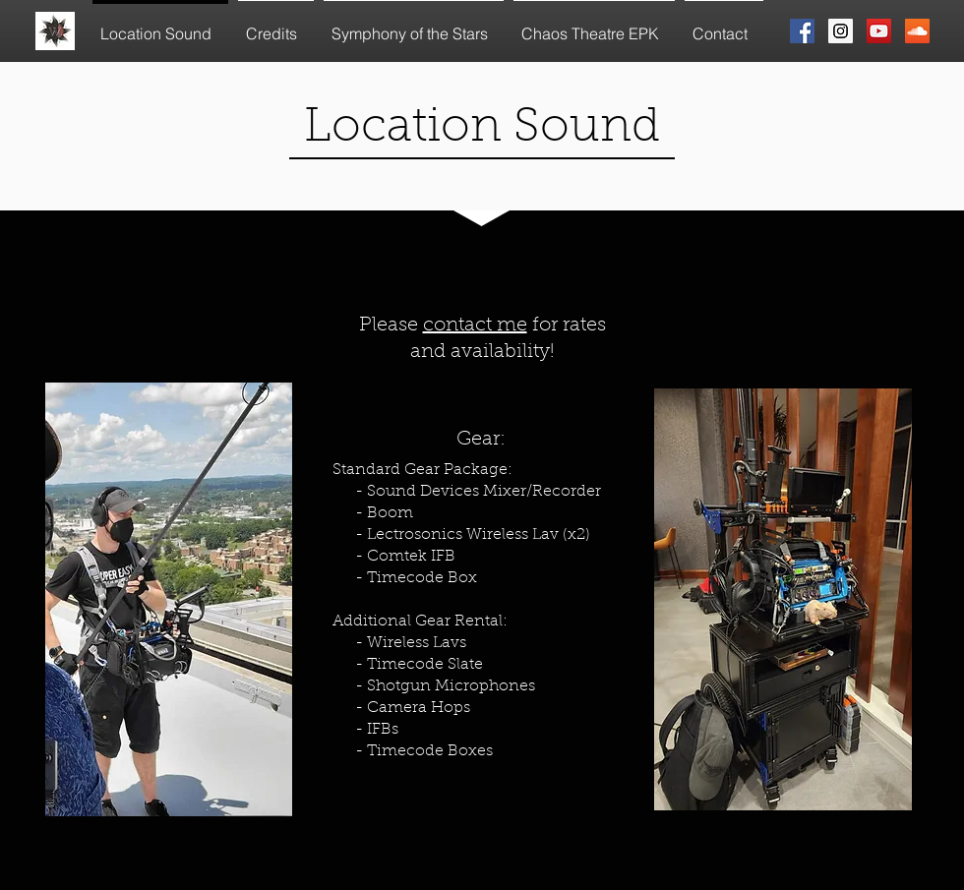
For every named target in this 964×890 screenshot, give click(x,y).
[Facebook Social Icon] (802, 31)
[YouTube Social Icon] (879, 31)
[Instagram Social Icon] (840, 31)
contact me (475, 325)
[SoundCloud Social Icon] (917, 31)
